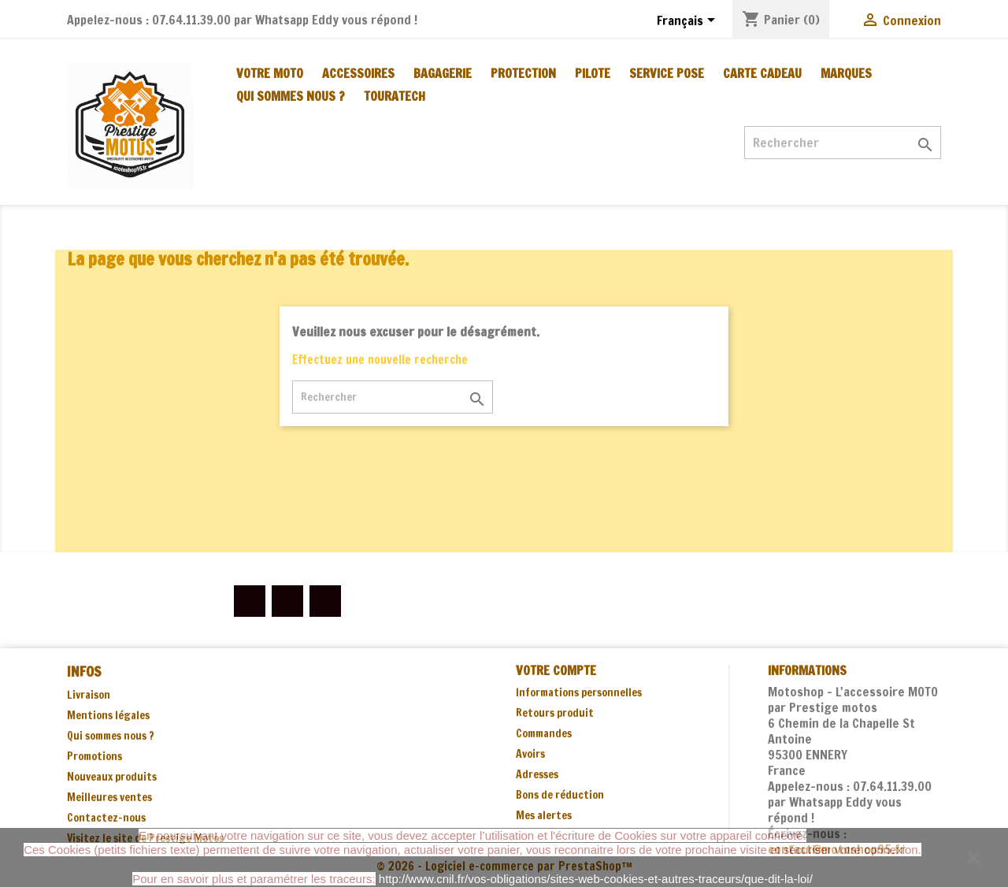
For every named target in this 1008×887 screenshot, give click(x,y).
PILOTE (592, 73)
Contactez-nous (106, 818)
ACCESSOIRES (358, 73)
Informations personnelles (579, 692)
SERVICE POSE (666, 73)
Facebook (249, 601)
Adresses (537, 774)
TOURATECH (394, 96)
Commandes (544, 733)
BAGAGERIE (442, 73)
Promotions (94, 756)
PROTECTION (523, 73)
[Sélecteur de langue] (689, 21)
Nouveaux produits (112, 777)
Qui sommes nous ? (290, 96)
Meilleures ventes (109, 797)
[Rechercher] (842, 142)
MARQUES (846, 73)
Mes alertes (544, 815)
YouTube (287, 601)
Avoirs (530, 754)
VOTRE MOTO (269, 73)
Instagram (325, 601)
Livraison (88, 695)
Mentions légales (108, 715)
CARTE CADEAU (762, 73)
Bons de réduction (560, 795)
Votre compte (556, 670)
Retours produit (555, 713)
